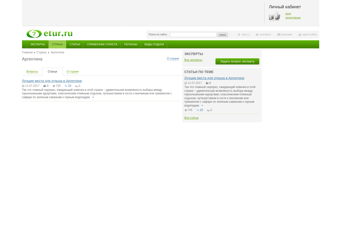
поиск (222, 34)
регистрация (293, 17)
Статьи (75, 44)
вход (288, 13)
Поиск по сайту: (158, 34)
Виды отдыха (154, 44)
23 (69, 85)
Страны (57, 44)
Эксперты (38, 44)
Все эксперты (193, 60)
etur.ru (245, 34)
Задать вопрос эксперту (237, 61)
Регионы (130, 44)
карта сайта (310, 34)
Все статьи (191, 118)
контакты (265, 34)
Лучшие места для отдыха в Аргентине (52, 81)
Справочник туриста (102, 44)
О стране (173, 58)
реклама (287, 34)
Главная (27, 52)
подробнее (92, 97)
